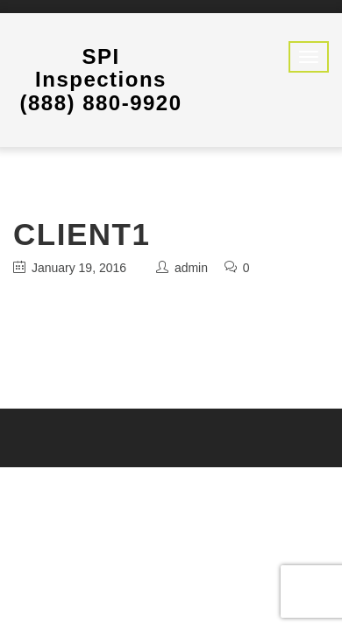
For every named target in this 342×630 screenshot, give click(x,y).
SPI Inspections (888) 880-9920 (100, 80)
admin (191, 268)
